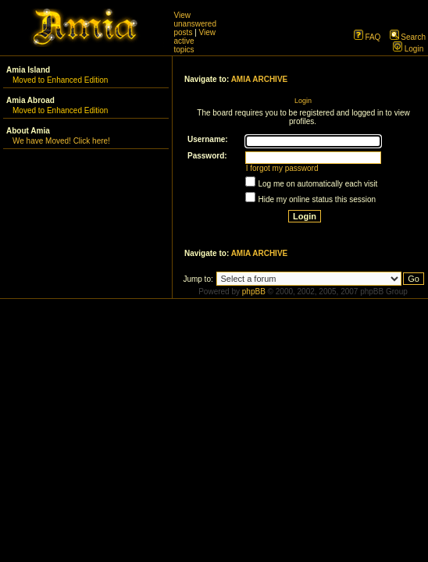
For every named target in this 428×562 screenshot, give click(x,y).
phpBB (254, 291)
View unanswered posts (195, 24)
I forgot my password (282, 168)
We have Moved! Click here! (61, 141)
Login (408, 48)
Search (408, 37)
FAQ (367, 37)
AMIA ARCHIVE (259, 79)
